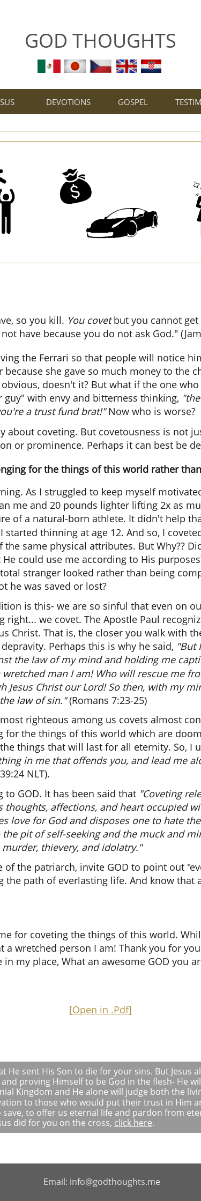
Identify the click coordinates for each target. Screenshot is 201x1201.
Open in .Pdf (100, 1009)
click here (133, 1123)
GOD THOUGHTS (100, 40)
